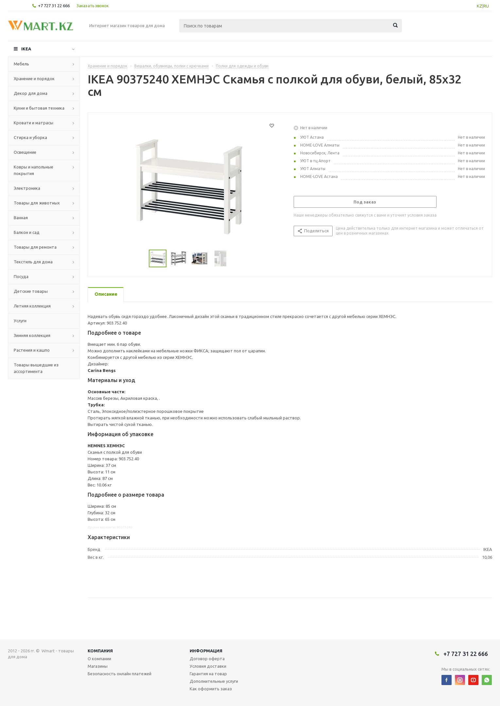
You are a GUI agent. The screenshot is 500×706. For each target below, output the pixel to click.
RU (486, 6)
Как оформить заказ (211, 688)
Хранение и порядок (34, 78)
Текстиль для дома (33, 261)
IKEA (26, 48)
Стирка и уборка (30, 137)
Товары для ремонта (35, 247)
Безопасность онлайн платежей (119, 673)
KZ (479, 6)
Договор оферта (207, 658)
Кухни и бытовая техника (39, 108)
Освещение (25, 152)
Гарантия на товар (208, 673)
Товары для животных (37, 203)
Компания (100, 650)
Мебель (21, 64)
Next (236, 258)
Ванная (21, 217)
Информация (206, 650)
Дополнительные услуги (214, 681)
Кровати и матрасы (33, 122)
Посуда (21, 276)
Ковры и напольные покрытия (33, 170)
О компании (99, 658)
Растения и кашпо (32, 350)
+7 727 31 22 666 (54, 5)
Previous (141, 258)
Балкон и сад (27, 232)
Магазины (98, 666)
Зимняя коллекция (32, 335)
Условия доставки (208, 666)
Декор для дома (30, 93)
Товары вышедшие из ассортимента (36, 368)
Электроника (27, 188)
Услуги (20, 320)
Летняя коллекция (32, 306)
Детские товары (31, 291)
